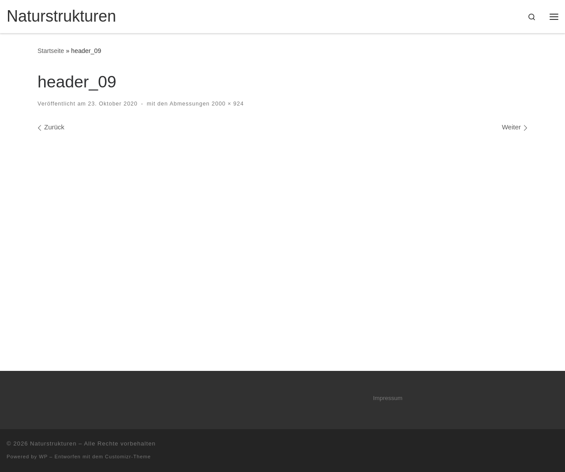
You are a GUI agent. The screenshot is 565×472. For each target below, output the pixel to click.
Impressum (388, 398)
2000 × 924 (227, 104)
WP (43, 456)
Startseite (51, 50)
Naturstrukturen (53, 443)
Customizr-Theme (128, 456)
